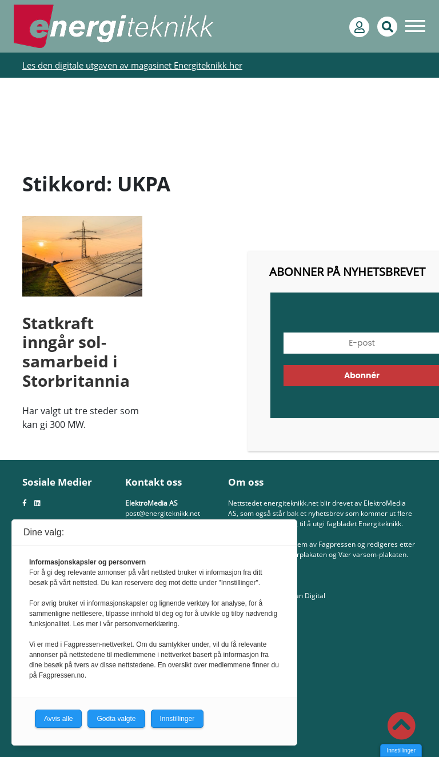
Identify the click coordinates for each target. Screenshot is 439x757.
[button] (401, 726)
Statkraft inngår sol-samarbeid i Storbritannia (76, 351)
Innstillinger (401, 750)
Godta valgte (116, 719)
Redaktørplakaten (299, 554)
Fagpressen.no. (62, 675)
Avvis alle (58, 719)
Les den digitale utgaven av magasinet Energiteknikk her (132, 65)
